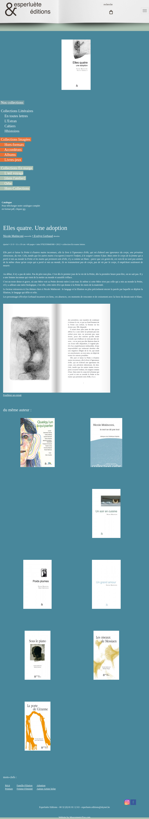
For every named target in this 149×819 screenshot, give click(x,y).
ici (24, 209)
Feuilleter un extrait (12, 395)
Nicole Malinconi (13, 235)
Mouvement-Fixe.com (80, 817)
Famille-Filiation (24, 785)
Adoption (41, 785)
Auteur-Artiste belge (46, 788)
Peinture (9, 788)
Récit (7, 785)
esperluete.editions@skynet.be (95, 807)
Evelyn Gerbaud (43, 235)
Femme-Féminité (25, 788)
